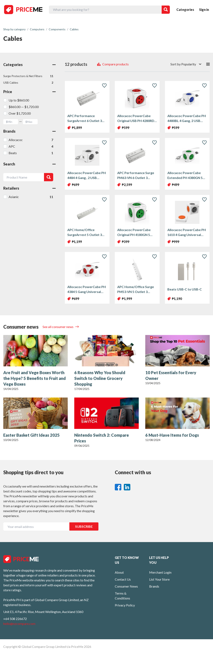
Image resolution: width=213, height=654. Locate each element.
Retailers (29, 188)
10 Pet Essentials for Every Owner (170, 375)
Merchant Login (160, 572)
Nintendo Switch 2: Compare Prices (101, 438)
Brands (29, 131)
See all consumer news (58, 327)
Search (29, 164)
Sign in (204, 9)
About (119, 572)
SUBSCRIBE (84, 526)
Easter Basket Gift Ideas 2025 (31, 435)
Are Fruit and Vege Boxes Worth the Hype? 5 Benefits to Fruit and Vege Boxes (34, 378)
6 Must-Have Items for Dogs (172, 435)
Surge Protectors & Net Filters (28, 76)
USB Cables (28, 83)
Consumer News (126, 586)
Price (29, 91)
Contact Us (123, 579)
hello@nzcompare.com (19, 624)
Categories (185, 9)
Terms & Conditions (122, 595)
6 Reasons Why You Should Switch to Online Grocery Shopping (99, 378)
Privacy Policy (125, 605)
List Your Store (159, 579)
